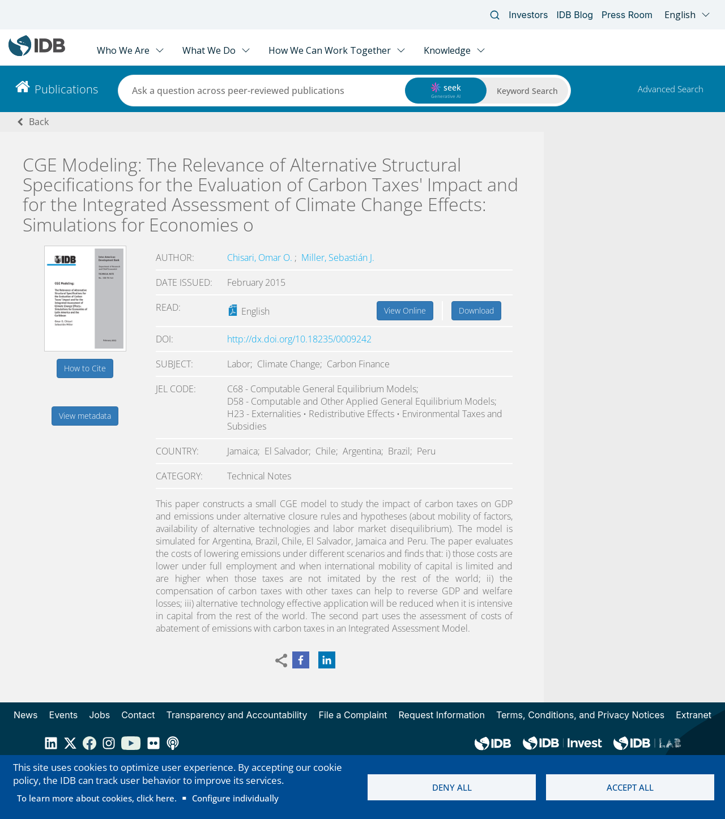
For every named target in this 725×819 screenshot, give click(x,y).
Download (476, 310)
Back (39, 121)
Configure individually (235, 798)
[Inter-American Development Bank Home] (36, 53)
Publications (66, 89)
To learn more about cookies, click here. (97, 798)
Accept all (630, 787)
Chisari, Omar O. (261, 257)
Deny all (452, 787)
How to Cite (85, 368)
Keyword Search (527, 90)
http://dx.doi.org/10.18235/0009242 (299, 339)
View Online (405, 310)
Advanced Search (670, 89)
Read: (168, 307)
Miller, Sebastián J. (337, 257)
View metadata (85, 415)
